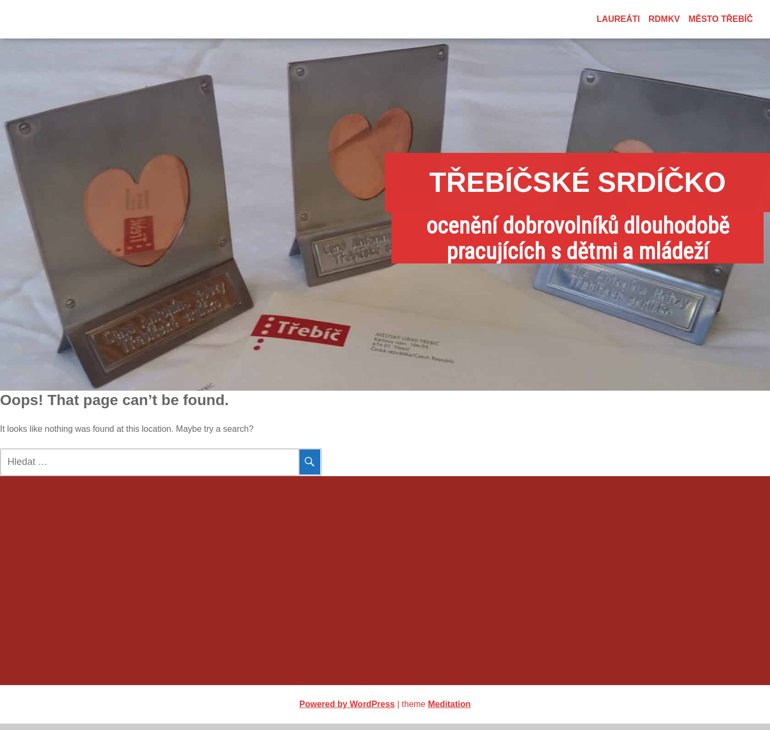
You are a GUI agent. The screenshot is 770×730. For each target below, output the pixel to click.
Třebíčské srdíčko (385, 182)
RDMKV (664, 19)
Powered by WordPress (347, 710)
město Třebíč (720, 19)
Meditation (449, 710)
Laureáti (618, 19)
